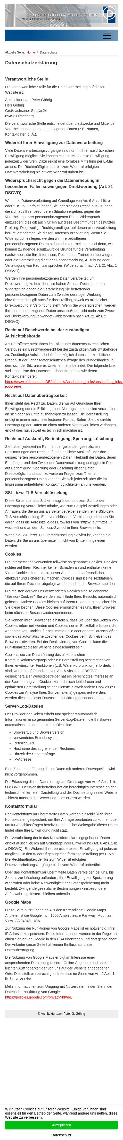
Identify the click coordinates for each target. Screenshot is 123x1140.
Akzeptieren (61, 1125)
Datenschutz (62, 1135)
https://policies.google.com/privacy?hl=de (38, 997)
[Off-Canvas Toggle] (107, 35)
